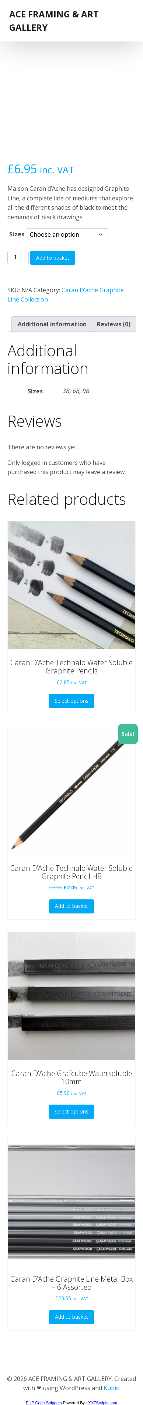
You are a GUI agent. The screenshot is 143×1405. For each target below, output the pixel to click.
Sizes (16, 234)
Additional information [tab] (52, 324)
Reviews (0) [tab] (113, 324)
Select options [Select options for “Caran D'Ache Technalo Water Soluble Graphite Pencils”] (71, 700)
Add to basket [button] (71, 905)
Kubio (112, 1388)
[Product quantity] (18, 257)
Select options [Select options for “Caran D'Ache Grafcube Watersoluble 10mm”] (71, 1111)
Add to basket (52, 257)
